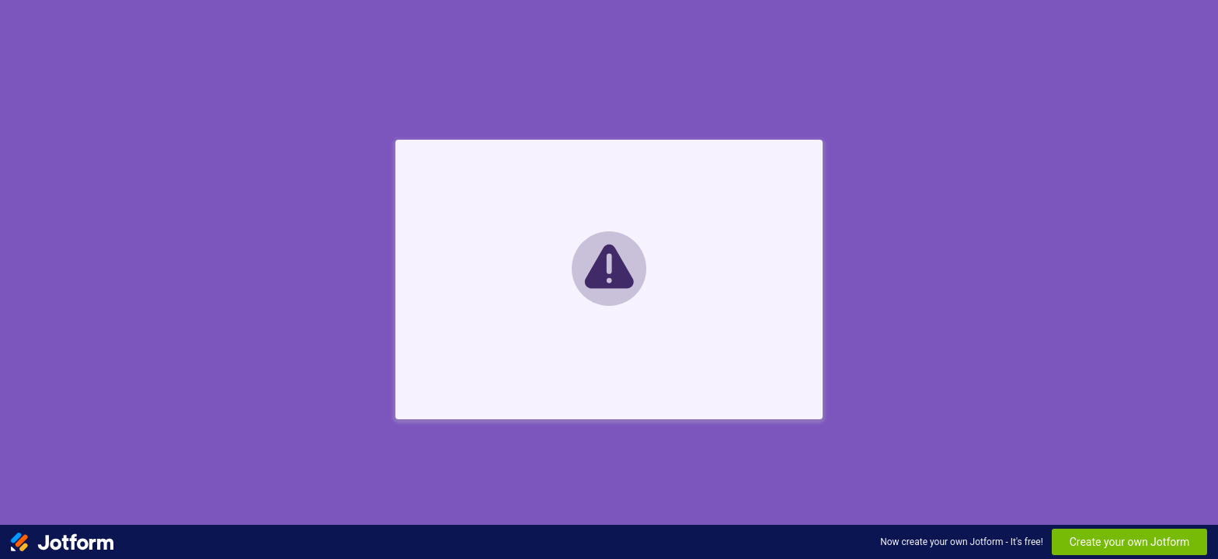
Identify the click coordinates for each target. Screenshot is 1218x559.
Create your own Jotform (1130, 542)
